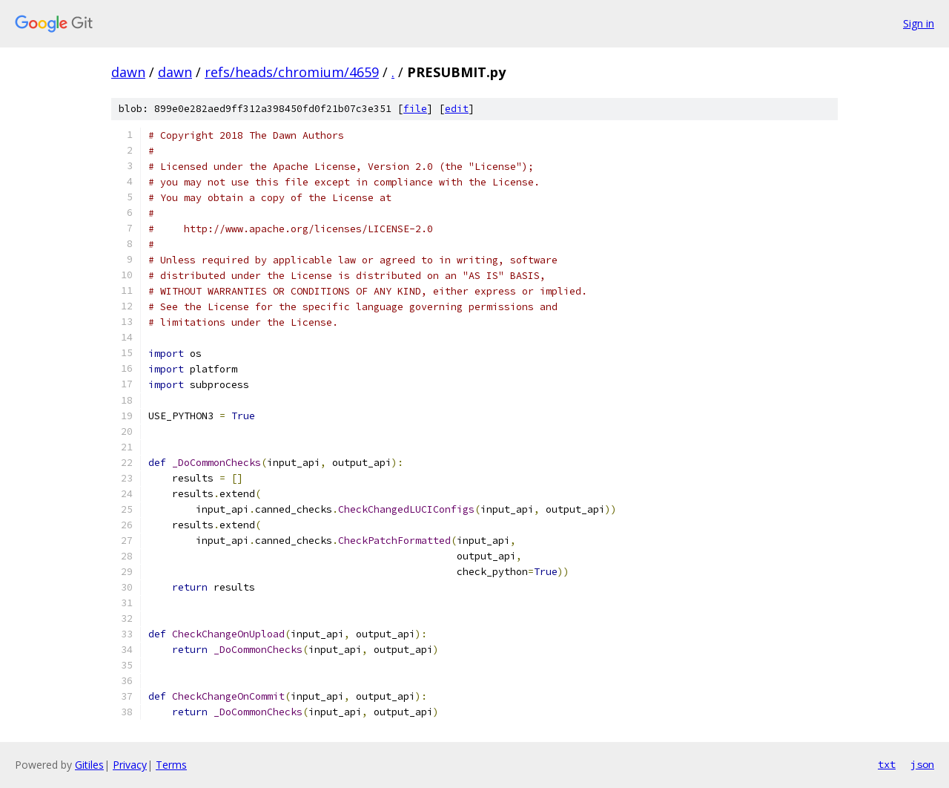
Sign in (918, 23)
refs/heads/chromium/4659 (292, 72)
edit (457, 108)
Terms (171, 765)
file (415, 108)
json (922, 764)
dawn (128, 72)
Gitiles (89, 765)
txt (887, 764)
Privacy (130, 765)
